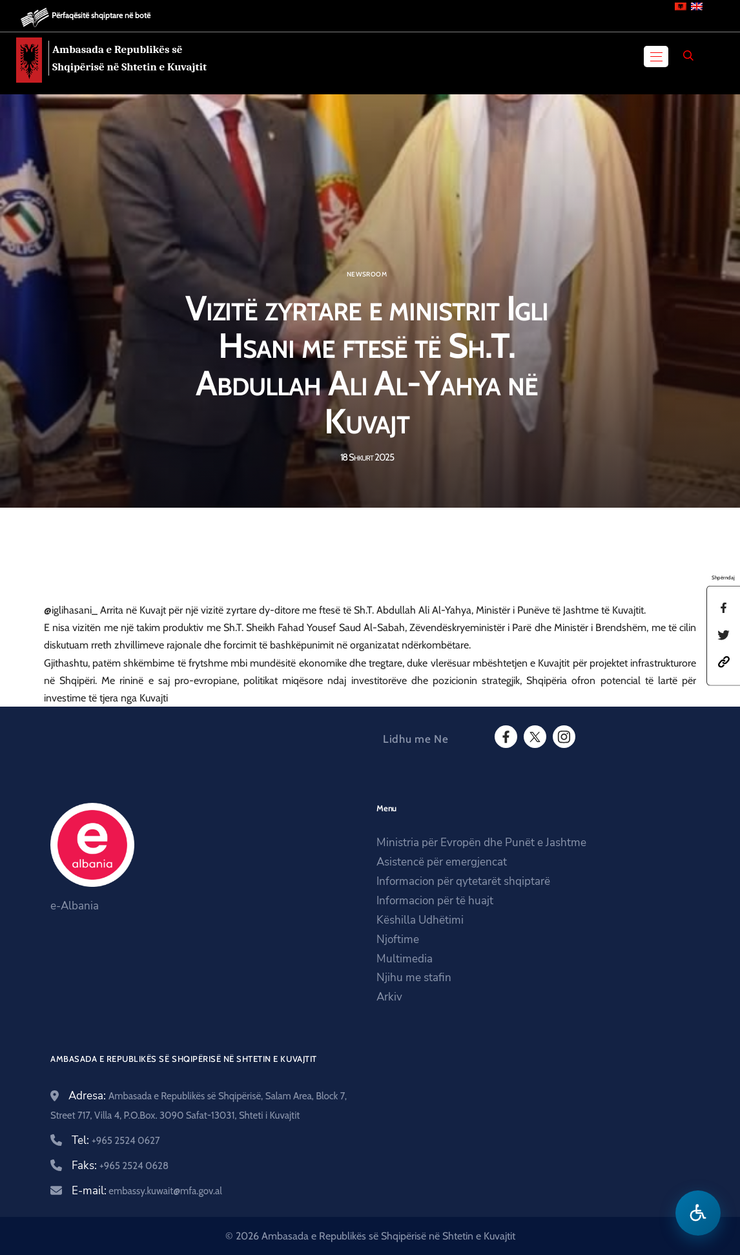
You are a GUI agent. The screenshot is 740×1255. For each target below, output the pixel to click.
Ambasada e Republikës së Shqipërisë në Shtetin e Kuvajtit (129, 58)
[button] (724, 661)
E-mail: (147, 1190)
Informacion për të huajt (434, 900)
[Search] (688, 55)
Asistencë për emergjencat (441, 862)
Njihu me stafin (413, 977)
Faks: (120, 1165)
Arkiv (389, 997)
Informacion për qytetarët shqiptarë (463, 881)
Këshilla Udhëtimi (420, 920)
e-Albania (74, 905)
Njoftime (397, 939)
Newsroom (367, 274)
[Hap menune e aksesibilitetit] (698, 1213)
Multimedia (404, 958)
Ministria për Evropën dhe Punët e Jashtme (481, 842)
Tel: (115, 1140)
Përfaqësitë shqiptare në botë (101, 15)
